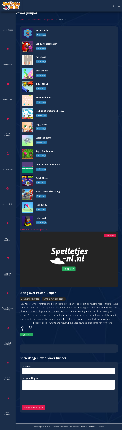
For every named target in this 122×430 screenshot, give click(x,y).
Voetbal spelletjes (7, 344)
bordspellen (7, 100)
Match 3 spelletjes (7, 413)
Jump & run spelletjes (54, 299)
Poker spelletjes (7, 134)
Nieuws (84, 427)
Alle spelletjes (8, 30)
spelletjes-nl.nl (25, 20)
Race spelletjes (7, 204)
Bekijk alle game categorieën (34, 229)
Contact (92, 427)
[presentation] (42, 397)
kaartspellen (7, 65)
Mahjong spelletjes (7, 274)
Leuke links (74, 427)
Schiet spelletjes (7, 379)
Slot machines (7, 169)
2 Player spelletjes (50, 20)
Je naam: (26, 366)
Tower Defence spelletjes (7, 309)
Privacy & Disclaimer (60, 427)
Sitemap (101, 427)
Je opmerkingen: (30, 378)
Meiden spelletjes (7, 239)
